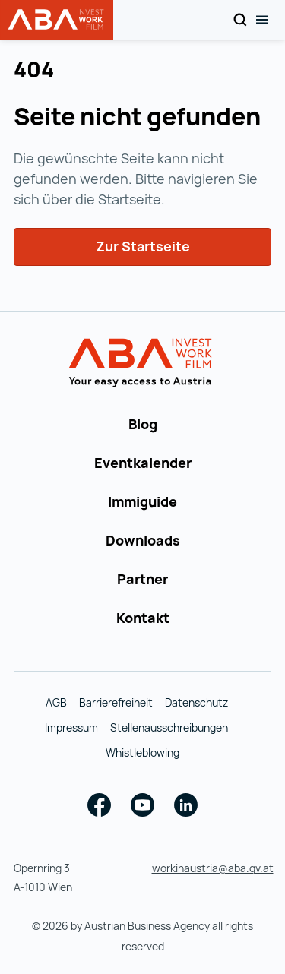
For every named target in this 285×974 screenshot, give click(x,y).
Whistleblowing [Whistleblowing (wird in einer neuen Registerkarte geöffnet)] (142, 752)
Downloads (143, 540)
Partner (142, 579)
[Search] (240, 20)
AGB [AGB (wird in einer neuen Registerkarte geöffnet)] (56, 702)
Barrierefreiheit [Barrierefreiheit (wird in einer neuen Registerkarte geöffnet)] (116, 702)
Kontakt (142, 618)
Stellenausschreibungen (169, 727)
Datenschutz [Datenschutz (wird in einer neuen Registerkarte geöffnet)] (196, 702)
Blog (142, 424)
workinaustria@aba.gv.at (213, 868)
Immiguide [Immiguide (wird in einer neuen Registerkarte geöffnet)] (142, 501)
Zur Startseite (143, 246)
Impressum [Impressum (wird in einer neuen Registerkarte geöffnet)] (71, 727)
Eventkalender (143, 463)
